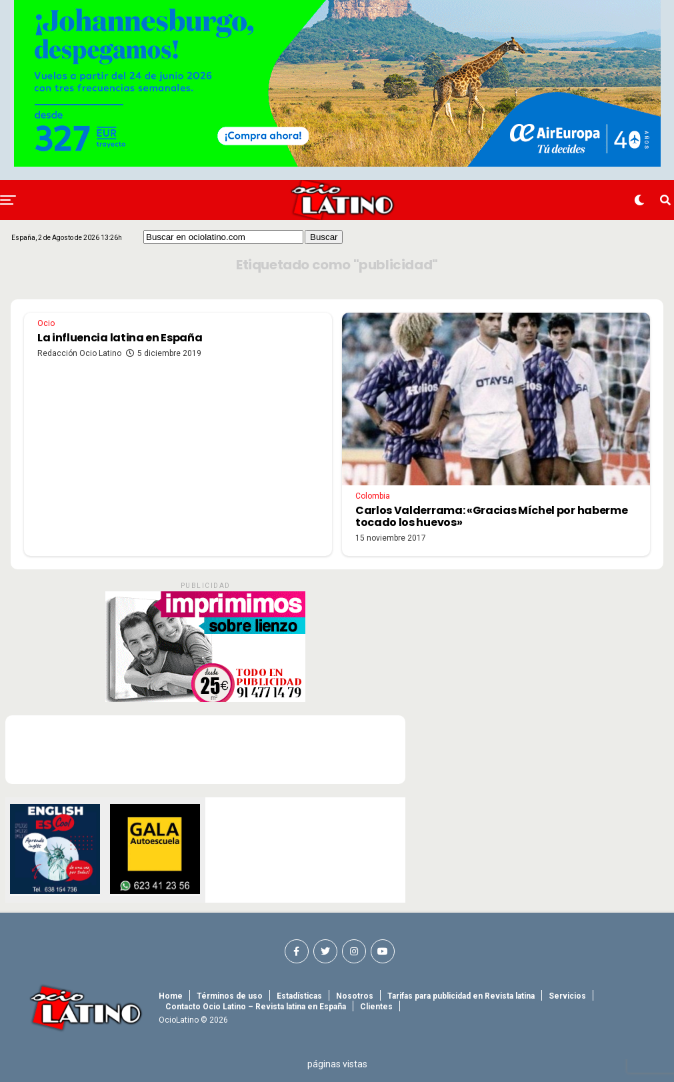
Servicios (567, 996)
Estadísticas (299, 996)
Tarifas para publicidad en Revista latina (461, 996)
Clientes (376, 1006)
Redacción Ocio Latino (79, 353)
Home (171, 996)
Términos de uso (230, 996)
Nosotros (354, 996)
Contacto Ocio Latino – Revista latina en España (255, 1006)
